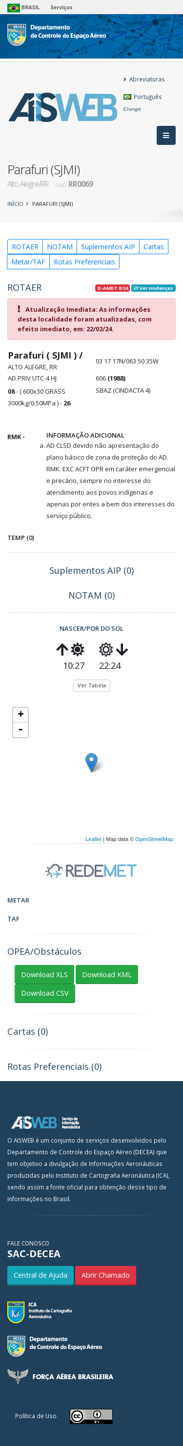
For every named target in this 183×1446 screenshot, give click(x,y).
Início (15, 203)
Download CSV (45, 993)
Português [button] (142, 102)
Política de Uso (36, 1416)
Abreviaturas (144, 79)
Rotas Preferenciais (84, 261)
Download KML (107, 974)
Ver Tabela (92, 685)
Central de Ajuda (40, 1275)
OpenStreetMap (154, 839)
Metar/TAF (28, 261)
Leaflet (93, 839)
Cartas (153, 246)
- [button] (20, 730)
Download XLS (44, 974)
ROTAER (25, 246)
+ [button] (21, 715)
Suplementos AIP (108, 246)
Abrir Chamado (105, 1275)
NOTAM (60, 246)
